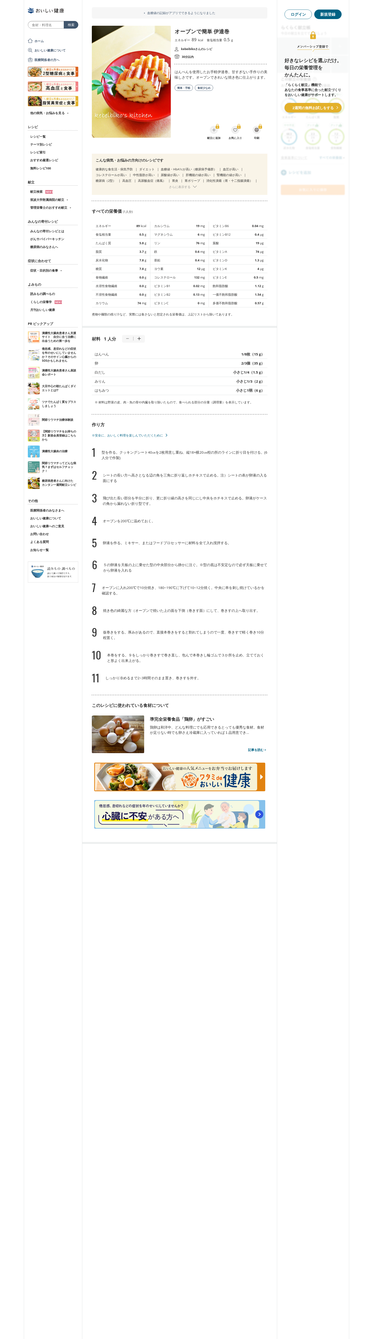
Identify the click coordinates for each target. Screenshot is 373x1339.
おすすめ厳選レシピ (44, 160)
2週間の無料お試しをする (313, 107)
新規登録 (327, 14)
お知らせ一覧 (39, 550)
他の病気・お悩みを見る (47, 113)
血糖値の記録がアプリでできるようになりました (181, 13)
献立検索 (41, 191)
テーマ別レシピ (41, 144)
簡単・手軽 (183, 88)
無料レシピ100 (40, 168)
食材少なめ (204, 88)
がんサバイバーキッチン (47, 239)
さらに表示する (180, 187)
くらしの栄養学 (46, 302)
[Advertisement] (186, 1328)
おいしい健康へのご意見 (47, 526)
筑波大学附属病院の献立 (47, 200)
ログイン (298, 14)
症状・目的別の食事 (44, 270)
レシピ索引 (38, 152)
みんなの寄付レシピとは (47, 231)
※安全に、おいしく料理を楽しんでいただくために (127, 435)
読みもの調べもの (42, 294)
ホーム (39, 41)
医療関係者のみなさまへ (47, 510)
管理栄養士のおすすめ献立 (48, 207)
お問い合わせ (39, 534)
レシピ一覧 (38, 136)
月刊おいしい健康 (42, 310)
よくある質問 (39, 542)
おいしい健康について (50, 50)
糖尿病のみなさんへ (44, 247)
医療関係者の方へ (46, 60)
